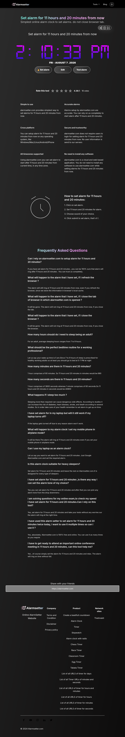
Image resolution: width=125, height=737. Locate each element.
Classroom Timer (76, 656)
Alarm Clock (76, 621)
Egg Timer (76, 662)
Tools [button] (95, 4)
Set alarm (43, 70)
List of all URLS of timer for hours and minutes (76, 689)
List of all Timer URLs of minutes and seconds (77, 681)
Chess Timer (76, 644)
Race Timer (76, 650)
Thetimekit (99, 618)
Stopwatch (76, 632)
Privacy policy (51, 630)
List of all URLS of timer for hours (76, 697)
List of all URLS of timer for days (76, 673)
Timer (76, 627)
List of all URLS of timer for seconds (76, 708)
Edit (63, 70)
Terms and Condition (51, 616)
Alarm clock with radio (76, 638)
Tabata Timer (76, 668)
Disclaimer (51, 624)
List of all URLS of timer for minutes (76, 703)
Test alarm (82, 70)
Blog (105, 4)
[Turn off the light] (112, 4)
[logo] (20, 4)
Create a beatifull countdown (76, 615)
